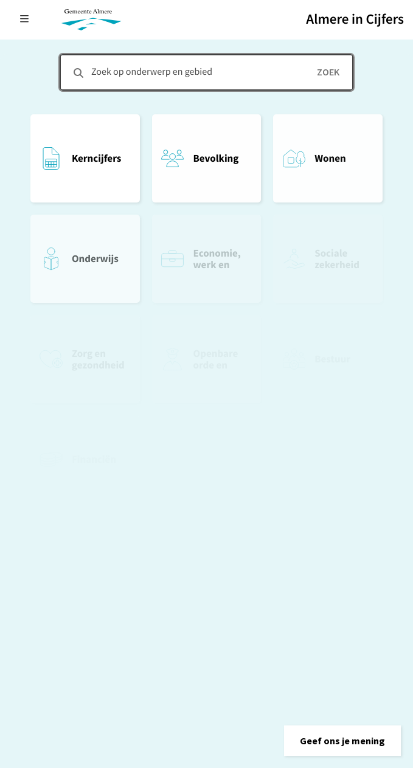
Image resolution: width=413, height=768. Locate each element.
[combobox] (206, 72)
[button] (342, 740)
